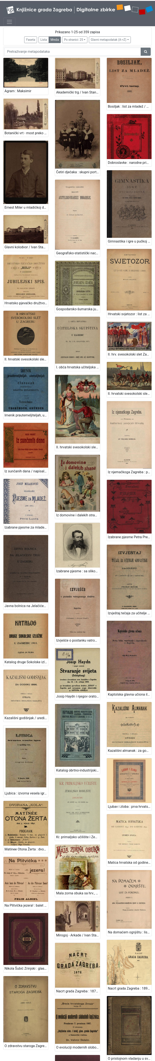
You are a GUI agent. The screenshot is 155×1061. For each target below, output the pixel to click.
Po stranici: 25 (73, 39)
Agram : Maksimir (17, 91)
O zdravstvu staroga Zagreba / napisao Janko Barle (26, 923)
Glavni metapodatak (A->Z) (108, 39)
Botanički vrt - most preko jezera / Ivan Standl (26, 128)
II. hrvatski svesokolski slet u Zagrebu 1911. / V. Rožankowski (130, 352)
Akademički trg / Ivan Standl (77, 92)
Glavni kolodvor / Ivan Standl (26, 227)
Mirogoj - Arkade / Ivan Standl (78, 820)
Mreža (55, 39)
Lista (43, 39)
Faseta (30, 39)
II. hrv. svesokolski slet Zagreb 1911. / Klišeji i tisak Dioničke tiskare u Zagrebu (130, 318)
